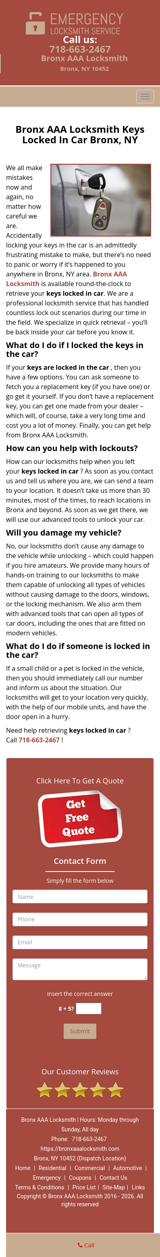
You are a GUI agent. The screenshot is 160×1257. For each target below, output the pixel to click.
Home (23, 1168)
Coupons (80, 1178)
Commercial (90, 1168)
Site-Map (114, 1187)
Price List (84, 1187)
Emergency (46, 1178)
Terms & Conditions (39, 1187)
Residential (52, 1168)
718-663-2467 (80, 49)
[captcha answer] (89, 1008)
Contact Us (113, 1178)
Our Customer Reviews (80, 1071)
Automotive (127, 1168)
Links (138, 1187)
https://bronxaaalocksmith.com (80, 1149)
